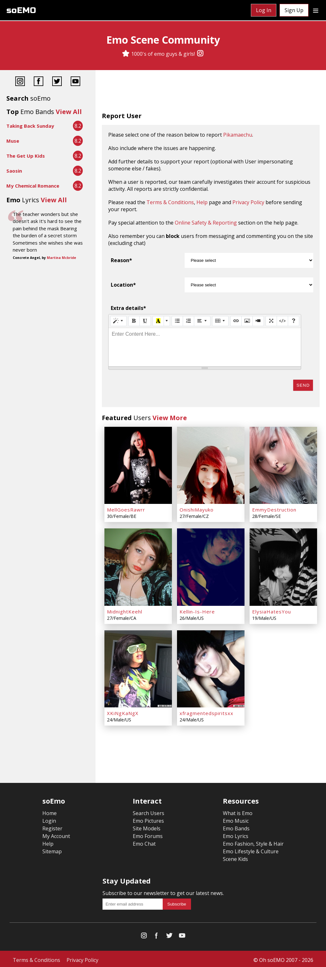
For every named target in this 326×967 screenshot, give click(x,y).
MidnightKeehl (124, 610)
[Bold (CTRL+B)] (134, 321)
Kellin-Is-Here (197, 610)
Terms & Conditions (170, 202)
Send (303, 385)
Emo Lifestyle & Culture (251, 849)
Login (49, 818)
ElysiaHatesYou (271, 610)
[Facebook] (38, 82)
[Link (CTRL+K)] (236, 321)
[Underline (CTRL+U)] (145, 321)
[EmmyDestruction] (283, 465)
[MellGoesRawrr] (138, 465)
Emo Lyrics (235, 833)
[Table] (220, 321)
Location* (123, 284)
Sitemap (52, 849)
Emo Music (236, 818)
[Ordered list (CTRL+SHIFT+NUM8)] (188, 321)
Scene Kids (235, 856)
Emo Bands (236, 826)
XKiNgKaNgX (122, 711)
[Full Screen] (271, 321)
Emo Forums (148, 833)
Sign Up (294, 10)
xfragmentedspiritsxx (206, 711)
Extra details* (128, 308)
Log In (263, 10)
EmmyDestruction (274, 509)
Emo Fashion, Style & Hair (253, 841)
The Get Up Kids (25, 156)
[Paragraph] (202, 321)
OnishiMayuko (197, 509)
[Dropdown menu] (315, 10)
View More (169, 417)
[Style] (118, 321)
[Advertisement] (211, 92)
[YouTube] (75, 82)
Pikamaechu (237, 134)
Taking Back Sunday (30, 126)
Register (52, 826)
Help (202, 202)
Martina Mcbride (61, 257)
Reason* (121, 260)
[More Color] (167, 321)
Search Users (148, 810)
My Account (56, 833)
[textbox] (205, 347)
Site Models (146, 826)
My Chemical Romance (32, 186)
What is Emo (237, 810)
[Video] (258, 321)
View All (69, 111)
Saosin (14, 171)
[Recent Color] (158, 321)
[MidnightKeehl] (138, 566)
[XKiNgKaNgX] (138, 667)
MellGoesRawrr (126, 509)
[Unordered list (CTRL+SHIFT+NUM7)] (177, 321)
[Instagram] (200, 53)
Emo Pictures (148, 818)
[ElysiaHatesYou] (283, 566)
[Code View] (282, 321)
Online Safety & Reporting (206, 222)
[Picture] (247, 321)
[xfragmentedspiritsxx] (210, 667)
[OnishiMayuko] (210, 465)
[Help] (293, 321)
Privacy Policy (248, 202)
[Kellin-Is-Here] (210, 566)
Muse (12, 141)
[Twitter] (57, 82)
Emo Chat (144, 841)
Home (49, 810)
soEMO (21, 10)
